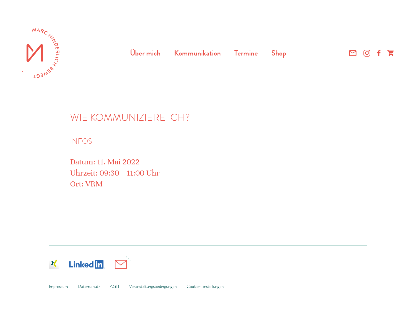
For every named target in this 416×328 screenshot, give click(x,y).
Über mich (145, 53)
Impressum (58, 286)
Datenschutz (89, 286)
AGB (114, 286)
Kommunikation (197, 53)
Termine (246, 53)
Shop (278, 53)
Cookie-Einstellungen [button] (205, 286)
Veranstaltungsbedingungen (153, 286)
